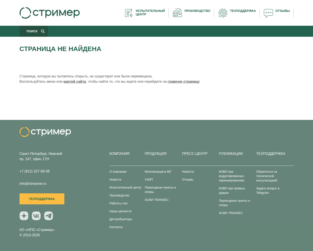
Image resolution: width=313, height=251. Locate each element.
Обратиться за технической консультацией (266, 176)
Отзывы (187, 179)
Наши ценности (120, 211)
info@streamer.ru (33, 183)
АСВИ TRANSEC (157, 200)
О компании (117, 171)
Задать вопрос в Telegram (268, 190)
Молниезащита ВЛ (158, 171)
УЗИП (149, 179)
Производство (119, 195)
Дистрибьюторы (120, 219)
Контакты (116, 227)
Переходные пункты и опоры (160, 190)
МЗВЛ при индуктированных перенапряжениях (232, 176)
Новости (115, 179)
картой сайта (74, 81)
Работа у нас (118, 203)
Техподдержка (42, 199)
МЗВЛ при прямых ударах (232, 190)
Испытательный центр (125, 187)
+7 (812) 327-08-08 (35, 171)
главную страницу (183, 81)
